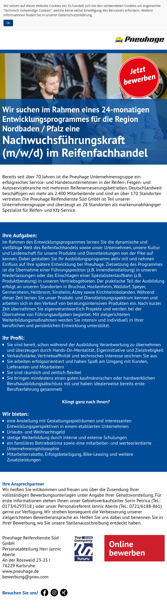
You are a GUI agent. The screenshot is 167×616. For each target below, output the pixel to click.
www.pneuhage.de (20, 571)
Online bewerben (127, 548)
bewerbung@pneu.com (25, 577)
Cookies (55, 5)
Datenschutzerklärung (75, 15)
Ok (8, 23)
